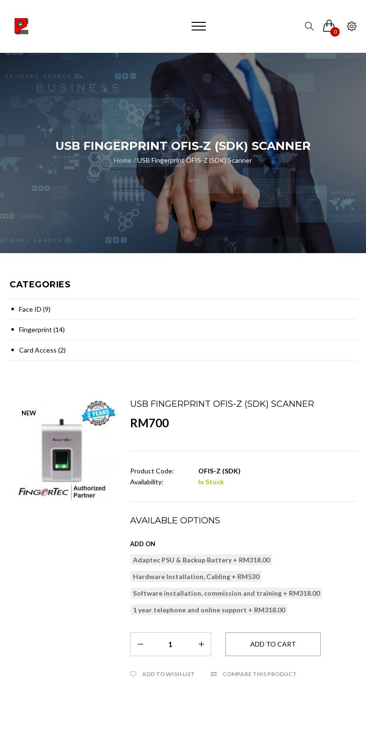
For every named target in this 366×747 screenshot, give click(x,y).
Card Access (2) (42, 350)
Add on (142, 544)
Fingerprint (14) (42, 329)
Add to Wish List (168, 674)
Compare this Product (260, 674)
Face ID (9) (35, 309)
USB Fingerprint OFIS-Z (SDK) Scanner (194, 160)
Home (123, 160)
